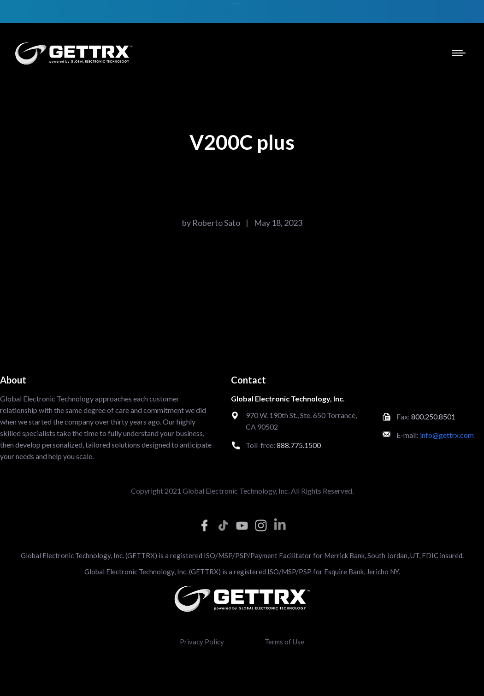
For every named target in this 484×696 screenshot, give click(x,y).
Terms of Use (284, 641)
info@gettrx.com (447, 435)
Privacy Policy (202, 641)
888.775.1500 (299, 445)
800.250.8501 (433, 416)
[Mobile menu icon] (458, 53)
